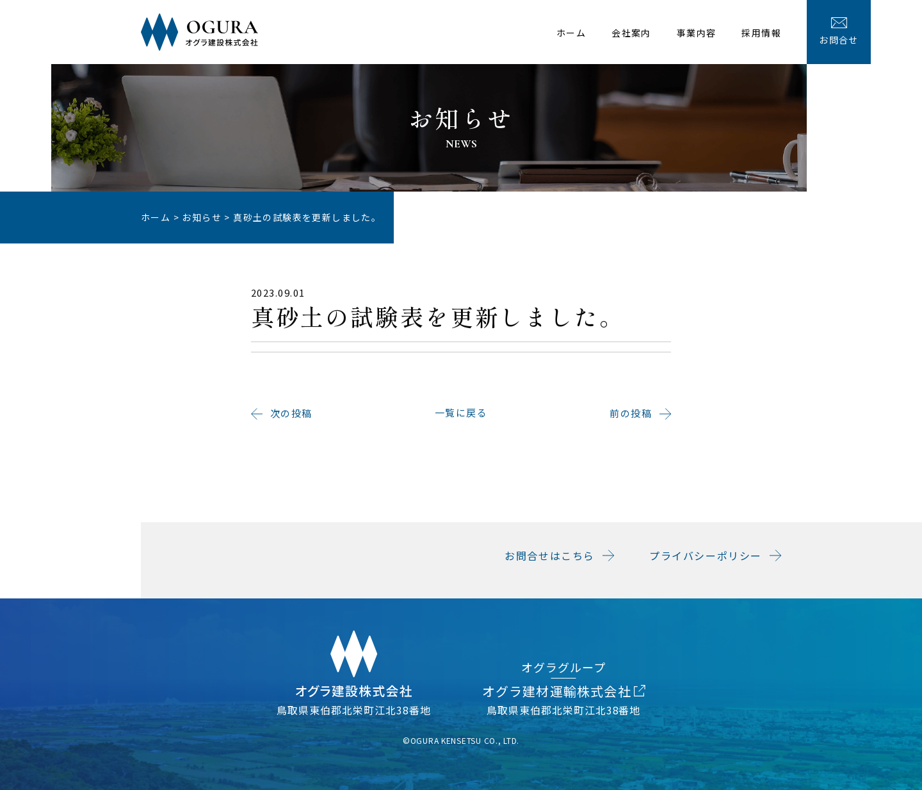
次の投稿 (291, 418)
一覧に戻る (461, 418)
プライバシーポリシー (705, 555)
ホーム (571, 32)
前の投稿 (631, 418)
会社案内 (631, 32)
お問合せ (839, 31)
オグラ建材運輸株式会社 (563, 691)
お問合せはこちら (550, 555)
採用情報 (761, 32)
